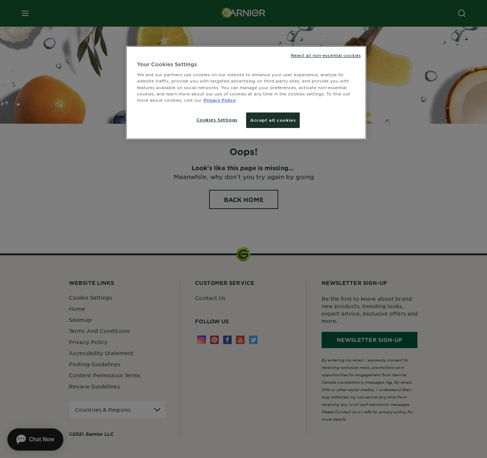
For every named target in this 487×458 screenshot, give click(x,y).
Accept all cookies (273, 119)
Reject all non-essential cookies (326, 55)
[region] (246, 92)
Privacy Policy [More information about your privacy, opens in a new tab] (220, 99)
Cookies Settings (217, 119)
